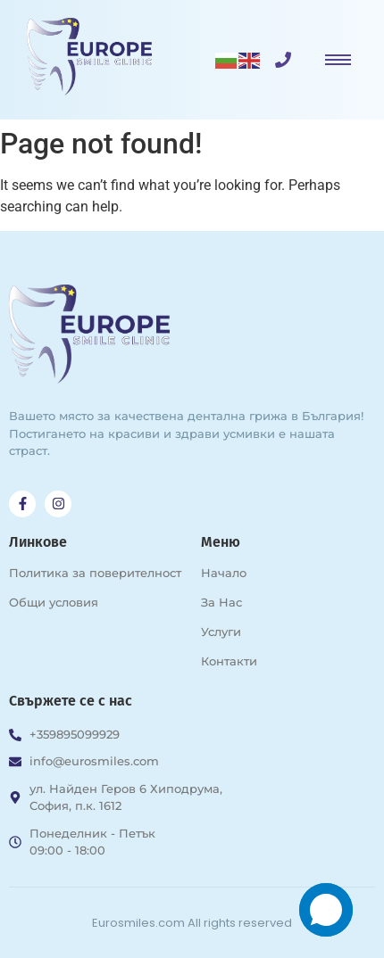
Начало (223, 573)
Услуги (221, 631)
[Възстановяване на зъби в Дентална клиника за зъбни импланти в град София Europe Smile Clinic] (89, 56)
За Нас (221, 602)
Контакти (229, 661)
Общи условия (53, 602)
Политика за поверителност (95, 573)
